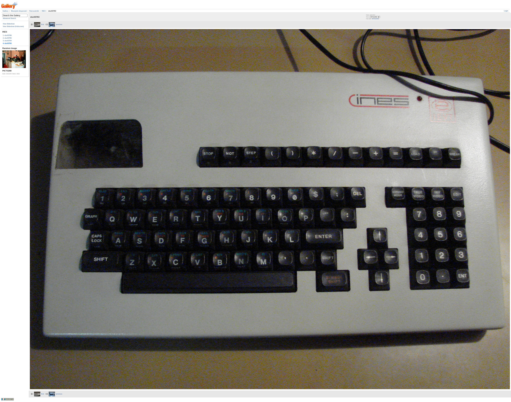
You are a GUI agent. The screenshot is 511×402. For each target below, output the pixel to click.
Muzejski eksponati (19, 11)
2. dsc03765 (7, 38)
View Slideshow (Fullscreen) (13, 26)
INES (44, 11)
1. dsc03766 (7, 35)
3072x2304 (375, 19)
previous (55, 24)
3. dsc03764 (7, 41)
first (39, 24)
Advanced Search (9, 18)
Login (506, 11)
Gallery (5, 11)
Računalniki (34, 11)
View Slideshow (9, 24)
